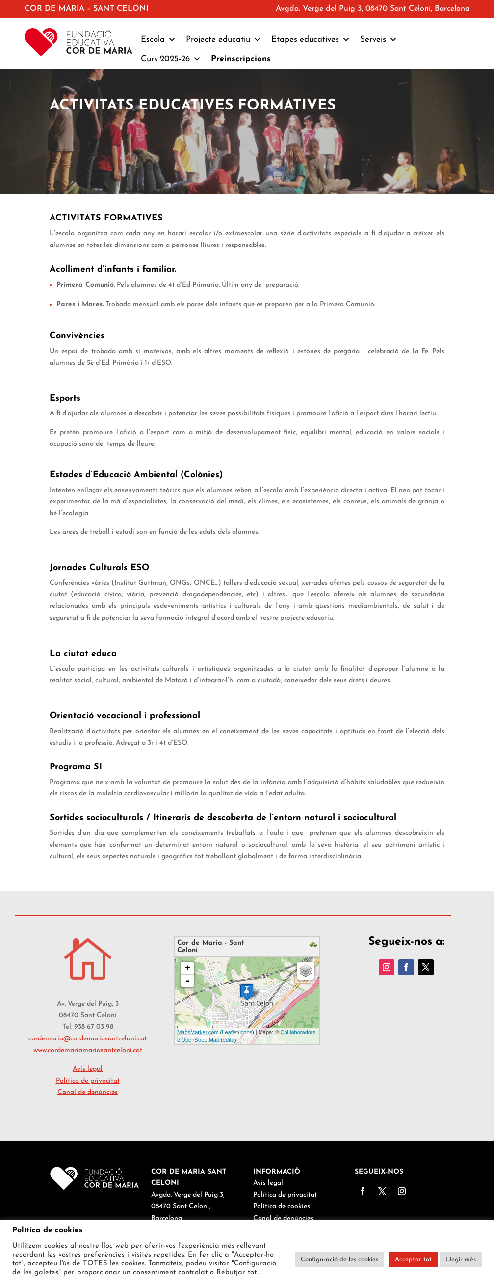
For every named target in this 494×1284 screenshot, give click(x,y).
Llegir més (461, 1260)
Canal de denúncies (87, 1092)
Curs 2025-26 (171, 59)
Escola (158, 40)
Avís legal (268, 1183)
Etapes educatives (310, 40)
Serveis (378, 40)
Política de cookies (281, 1206)
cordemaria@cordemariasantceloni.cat (87, 1038)
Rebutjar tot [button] (236, 1272)
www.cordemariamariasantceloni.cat (87, 1050)
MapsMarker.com (197, 1032)
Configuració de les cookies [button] (339, 1260)
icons (245, 1032)
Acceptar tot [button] (413, 1260)
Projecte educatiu (223, 40)
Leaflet (230, 1032)
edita (228, 1040)
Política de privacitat (285, 1195)
